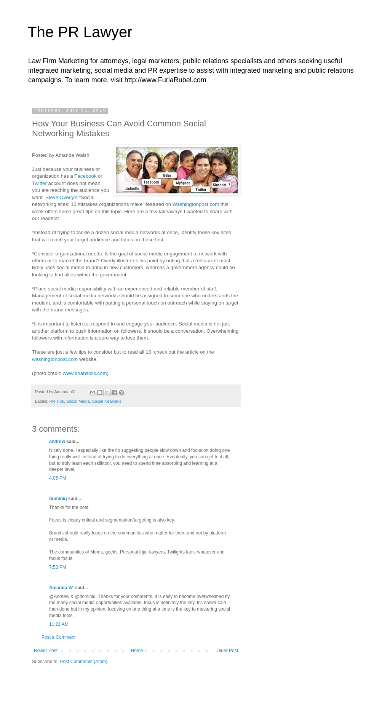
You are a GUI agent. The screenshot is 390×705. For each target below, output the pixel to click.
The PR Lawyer (80, 32)
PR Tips (57, 401)
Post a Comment (58, 637)
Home (137, 650)
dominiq (58, 498)
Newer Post (46, 650)
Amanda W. (61, 587)
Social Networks (106, 401)
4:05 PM (57, 478)
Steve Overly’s (61, 197)
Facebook (86, 176)
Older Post (227, 650)
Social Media (78, 401)
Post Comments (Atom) (83, 661)
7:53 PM (57, 567)
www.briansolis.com (85, 373)
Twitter (40, 183)
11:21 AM (59, 624)
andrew (57, 441)
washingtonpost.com (55, 359)
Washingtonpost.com (196, 204)
